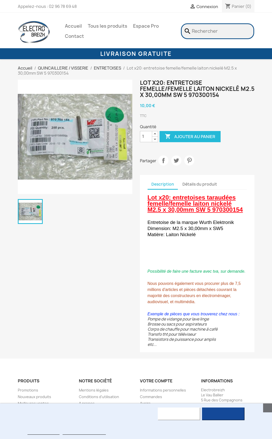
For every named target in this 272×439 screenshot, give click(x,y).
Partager (163, 160)
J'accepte (223, 413)
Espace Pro (146, 26)
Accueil (73, 26)
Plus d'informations (43, 432)
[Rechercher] (217, 31)
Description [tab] (162, 184)
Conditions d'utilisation (99, 396)
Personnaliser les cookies (84, 432)
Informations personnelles (163, 390)
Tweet (176, 160)
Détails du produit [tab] (199, 184)
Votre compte (156, 381)
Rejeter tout (179, 413)
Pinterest (189, 160)
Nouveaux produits (34, 396)
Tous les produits (107, 26)
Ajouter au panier (190, 136)
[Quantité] (146, 136)
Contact (74, 36)
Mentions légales (94, 390)
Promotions (28, 390)
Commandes (151, 396)
